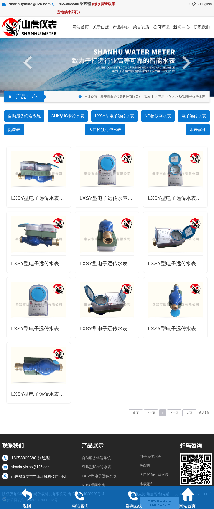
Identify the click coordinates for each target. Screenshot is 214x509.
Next (185, 62)
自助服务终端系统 (24, 116)
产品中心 (164, 96)
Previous (28, 62)
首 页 (135, 412)
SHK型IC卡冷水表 (67, 116)
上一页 (151, 412)
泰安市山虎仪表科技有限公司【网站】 (127, 96)
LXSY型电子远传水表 (190, 96)
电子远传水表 (193, 116)
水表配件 (198, 129)
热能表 (14, 129)
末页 (189, 412)
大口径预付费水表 (105, 129)
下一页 (174, 412)
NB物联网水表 (158, 116)
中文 (193, 4)
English (206, 4)
